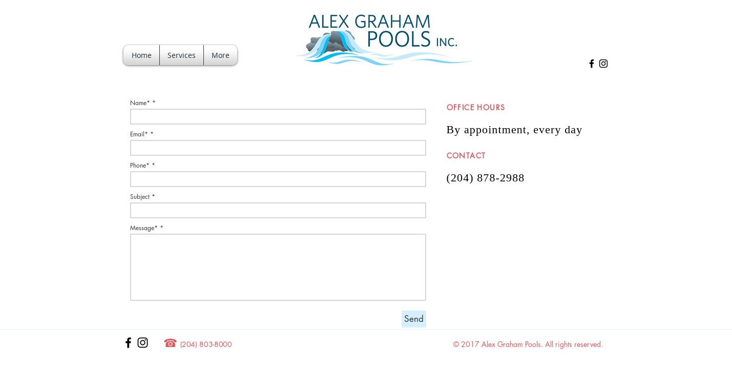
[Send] (414, 319)
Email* (139, 134)
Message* (144, 228)
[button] (181, 55)
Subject (140, 197)
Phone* (140, 165)
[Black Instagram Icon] (603, 63)
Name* (140, 103)
